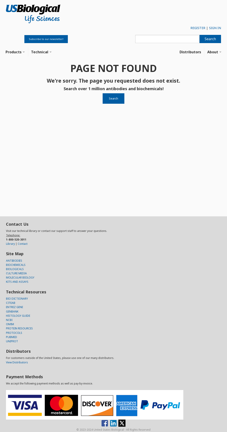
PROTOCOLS (14, 333)
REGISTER (197, 28)
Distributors (190, 52)
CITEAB (10, 303)
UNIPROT (12, 341)
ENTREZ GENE (14, 307)
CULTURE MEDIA (16, 273)
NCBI (9, 320)
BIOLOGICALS (15, 269)
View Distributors (17, 362)
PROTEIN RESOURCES (19, 328)
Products (14, 52)
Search (210, 38)
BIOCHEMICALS (15, 265)
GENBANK (12, 311)
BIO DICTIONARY (17, 299)
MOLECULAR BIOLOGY (20, 277)
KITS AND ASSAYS (17, 282)
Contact (22, 244)
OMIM (10, 324)
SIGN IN (215, 28)
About (212, 52)
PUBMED (11, 337)
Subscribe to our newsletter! (46, 39)
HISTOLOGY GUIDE (18, 316)
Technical (39, 52)
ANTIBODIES (14, 261)
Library (10, 244)
